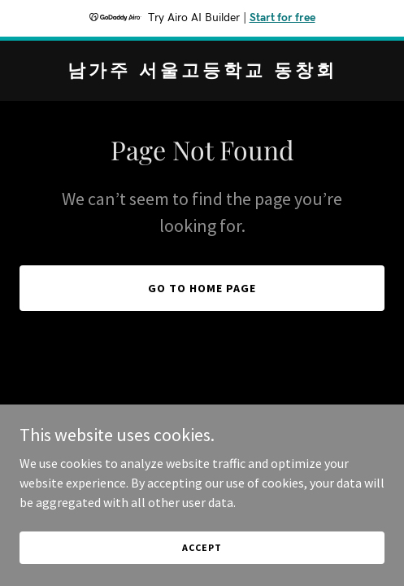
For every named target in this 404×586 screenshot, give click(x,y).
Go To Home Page (202, 288)
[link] (202, 71)
